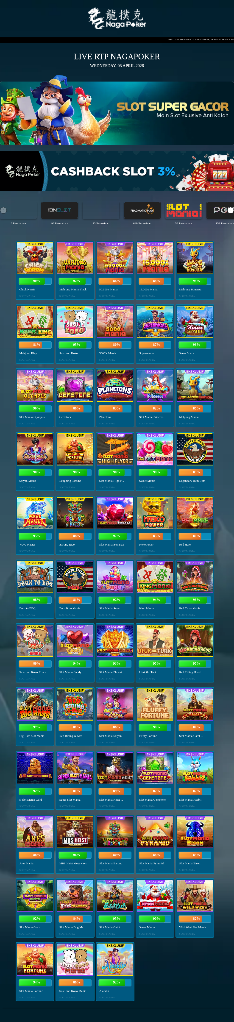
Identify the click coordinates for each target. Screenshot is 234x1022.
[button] (230, 210)
